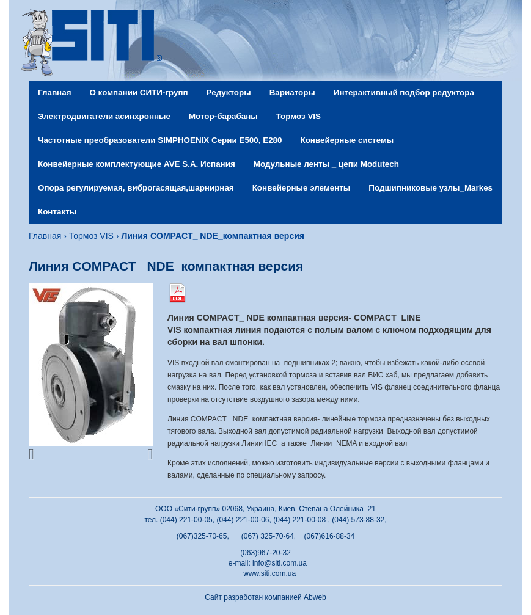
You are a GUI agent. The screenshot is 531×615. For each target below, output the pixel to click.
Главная (54, 92)
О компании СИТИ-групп (138, 92)
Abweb (315, 597)
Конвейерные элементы (301, 187)
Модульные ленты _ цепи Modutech (326, 164)
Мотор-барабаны (223, 116)
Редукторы (229, 92)
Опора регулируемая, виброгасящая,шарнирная (136, 187)
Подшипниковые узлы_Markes (430, 187)
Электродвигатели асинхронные (104, 116)
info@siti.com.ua (279, 563)
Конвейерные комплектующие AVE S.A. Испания (136, 164)
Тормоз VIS (298, 116)
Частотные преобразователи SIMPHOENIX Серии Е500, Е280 (160, 140)
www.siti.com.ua (269, 573)
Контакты (57, 211)
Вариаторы (292, 92)
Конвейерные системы (347, 140)
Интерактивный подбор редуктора (404, 92)
